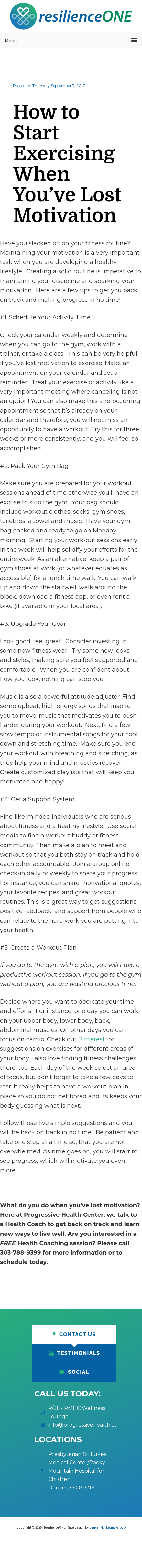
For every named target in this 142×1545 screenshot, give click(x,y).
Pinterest (91, 1039)
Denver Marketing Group (107, 1527)
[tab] (74, 1334)
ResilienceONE (71, 16)
